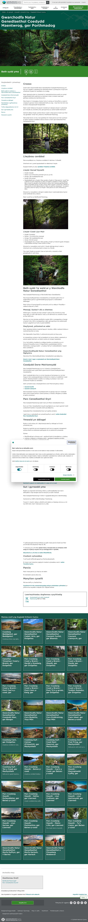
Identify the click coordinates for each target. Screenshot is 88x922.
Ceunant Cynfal (29, 386)
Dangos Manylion (67, 475)
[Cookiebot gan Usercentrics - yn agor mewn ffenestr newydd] (71, 442)
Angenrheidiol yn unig (44, 479)
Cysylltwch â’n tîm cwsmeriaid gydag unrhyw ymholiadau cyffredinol (44, 585)
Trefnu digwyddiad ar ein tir (9, 107)
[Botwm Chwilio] (47, 2)
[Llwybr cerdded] (36, 71)
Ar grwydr (10, 12)
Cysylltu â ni (22, 902)
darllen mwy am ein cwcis (22, 461)
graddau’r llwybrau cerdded (46, 166)
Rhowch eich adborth (32, 894)
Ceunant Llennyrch (30, 388)
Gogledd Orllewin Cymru (38, 12)
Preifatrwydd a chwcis (57, 910)
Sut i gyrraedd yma (7, 109)
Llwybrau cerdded (6, 88)
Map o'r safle (35, 910)
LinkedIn (78, 902)
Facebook (71, 902)
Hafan (4, 12)
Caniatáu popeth (65, 479)
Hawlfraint (45, 910)
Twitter (74, 902)
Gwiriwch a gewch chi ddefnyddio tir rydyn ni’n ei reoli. (40, 483)
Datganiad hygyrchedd (8, 910)
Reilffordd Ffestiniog (9, 881)
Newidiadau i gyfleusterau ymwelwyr (9, 103)
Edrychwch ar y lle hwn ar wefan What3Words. (37, 552)
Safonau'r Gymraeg (23, 910)
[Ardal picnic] (31, 71)
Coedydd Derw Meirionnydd (9, 95)
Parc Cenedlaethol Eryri (8, 97)
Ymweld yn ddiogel (7, 100)
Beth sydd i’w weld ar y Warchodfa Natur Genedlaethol (10, 91)
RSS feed (85, 902)
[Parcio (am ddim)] (26, 71)
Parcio (3, 112)
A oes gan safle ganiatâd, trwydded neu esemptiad (66, 2)
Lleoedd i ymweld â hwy (21, 12)
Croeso (3, 85)
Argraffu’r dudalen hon (80, 894)
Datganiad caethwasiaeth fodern (12, 913)
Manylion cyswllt (6, 115)
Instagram (82, 902)
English (84, 2)
